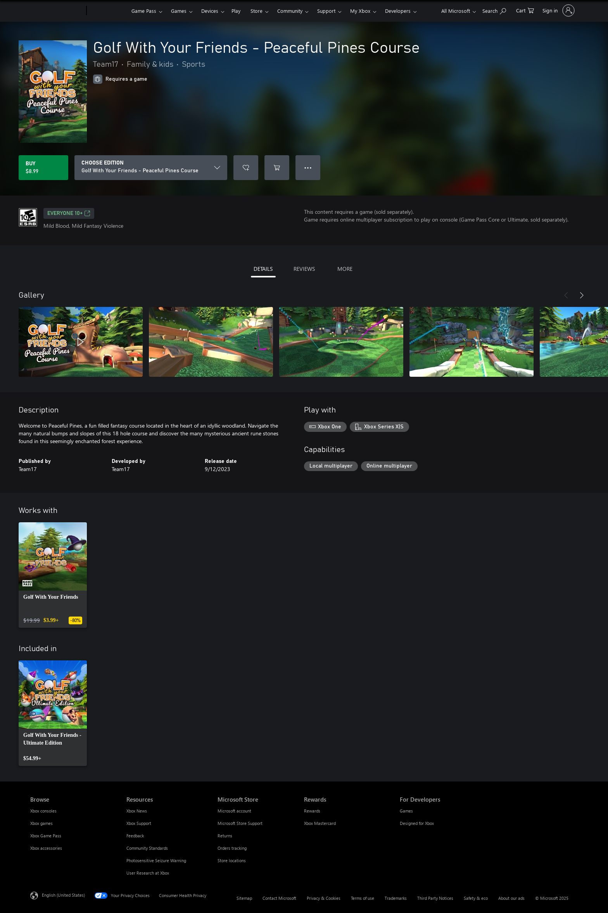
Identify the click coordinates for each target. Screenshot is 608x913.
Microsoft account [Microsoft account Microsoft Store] (234, 810)
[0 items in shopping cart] (525, 10)
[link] (53, 575)
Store (256, 10)
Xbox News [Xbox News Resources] (136, 810)
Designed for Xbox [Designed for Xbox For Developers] (417, 823)
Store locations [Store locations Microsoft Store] (232, 860)
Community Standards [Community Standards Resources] (147, 848)
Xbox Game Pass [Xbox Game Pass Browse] (45, 835)
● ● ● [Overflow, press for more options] (308, 167)
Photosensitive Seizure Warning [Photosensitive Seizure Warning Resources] (156, 860)
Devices (209, 10)
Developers (398, 10)
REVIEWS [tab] (304, 268)
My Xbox (360, 10)
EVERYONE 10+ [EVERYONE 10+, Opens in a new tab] (68, 213)
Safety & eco (476, 898)
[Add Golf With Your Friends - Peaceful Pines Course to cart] (276, 167)
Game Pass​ (143, 10)
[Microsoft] (56, 10)
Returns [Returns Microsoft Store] (225, 835)
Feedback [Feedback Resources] (135, 835)
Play (235, 10)
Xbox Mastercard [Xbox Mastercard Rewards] (320, 823)
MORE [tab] (344, 268)
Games (179, 10)
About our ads (511, 898)
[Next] (581, 295)
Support (326, 10)
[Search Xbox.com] (494, 10)
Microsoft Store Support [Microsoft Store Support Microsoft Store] (240, 823)
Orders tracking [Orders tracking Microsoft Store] (232, 848)
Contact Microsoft (279, 898)
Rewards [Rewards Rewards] (312, 810)
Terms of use (362, 898)
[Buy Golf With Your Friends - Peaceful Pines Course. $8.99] (43, 167)
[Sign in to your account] (558, 10)
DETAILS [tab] (263, 268)
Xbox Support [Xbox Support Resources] (138, 823)
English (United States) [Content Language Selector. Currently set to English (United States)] (63, 894)
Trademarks (396, 898)
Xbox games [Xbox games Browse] (41, 823)
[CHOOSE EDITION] (150, 167)
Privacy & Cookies (323, 898)
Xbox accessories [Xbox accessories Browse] (46, 848)
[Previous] (566, 295)
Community (289, 10)
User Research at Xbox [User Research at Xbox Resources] (147, 872)
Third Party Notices (435, 898)
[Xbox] (108, 10)
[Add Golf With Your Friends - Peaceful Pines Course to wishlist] (245, 167)
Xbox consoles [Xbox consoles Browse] (43, 810)
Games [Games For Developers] (406, 810)
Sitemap (244, 898)
